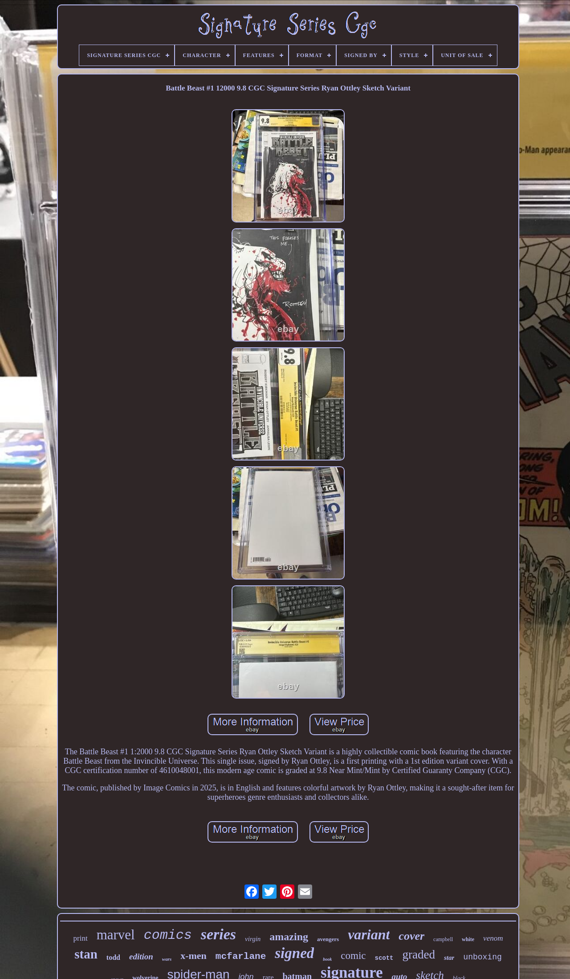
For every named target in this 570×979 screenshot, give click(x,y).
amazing (288, 936)
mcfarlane (241, 956)
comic (353, 955)
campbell (443, 939)
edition (141, 956)
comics (168, 935)
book (327, 959)
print (80, 938)
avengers (328, 939)
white (468, 939)
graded (419, 954)
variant (369, 934)
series (218, 934)
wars (166, 959)
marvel (116, 934)
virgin (253, 938)
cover (411, 936)
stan (86, 954)
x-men (193, 955)
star (449, 957)
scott (384, 958)
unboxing (482, 957)
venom (493, 938)
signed (294, 953)
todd (113, 957)
